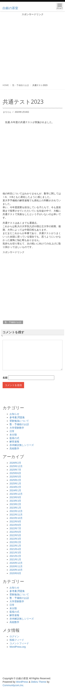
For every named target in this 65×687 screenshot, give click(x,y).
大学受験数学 (17, 427)
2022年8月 (15, 525)
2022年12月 (16, 511)
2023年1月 (15, 507)
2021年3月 (15, 552)
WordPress (22, 681)
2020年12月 (16, 563)
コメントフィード (19, 643)
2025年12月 (16, 466)
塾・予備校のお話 (20, 85)
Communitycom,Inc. (13, 685)
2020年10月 (16, 569)
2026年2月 (15, 462)
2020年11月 (16, 566)
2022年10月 (16, 518)
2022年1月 (15, 545)
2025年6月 (15, 473)
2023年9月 (15, 497)
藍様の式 (14, 438)
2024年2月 (15, 487)
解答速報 (14, 441)
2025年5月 (15, 476)
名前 (5, 377)
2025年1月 (15, 483)
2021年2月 (15, 556)
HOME (6, 85)
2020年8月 (15, 573)
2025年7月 (15, 469)
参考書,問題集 (17, 417)
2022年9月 (15, 521)
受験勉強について (19, 420)
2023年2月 (15, 504)
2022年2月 (15, 542)
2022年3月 (15, 538)
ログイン (14, 636)
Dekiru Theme (38, 681)
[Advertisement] (32, 48)
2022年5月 (15, 535)
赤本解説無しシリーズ (22, 445)
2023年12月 (16, 493)
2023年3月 (15, 500)
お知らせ (14, 414)
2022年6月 (15, 531)
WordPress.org (18, 646)
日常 (12, 431)
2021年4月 (15, 549)
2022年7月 (15, 528)
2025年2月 (15, 480)
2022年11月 (16, 514)
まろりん (7, 112)
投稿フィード (17, 639)
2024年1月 (15, 490)
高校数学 (14, 448)
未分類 (13, 434)
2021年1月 (15, 559)
